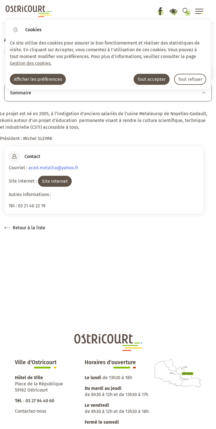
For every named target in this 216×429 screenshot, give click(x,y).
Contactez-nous (30, 411)
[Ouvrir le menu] (199, 11)
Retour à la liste (24, 228)
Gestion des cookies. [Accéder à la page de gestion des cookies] (30, 63)
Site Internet (55, 181)
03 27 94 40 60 (40, 400)
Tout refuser (190, 79)
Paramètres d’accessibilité (173, 11)
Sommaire (108, 92)
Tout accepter (152, 79)
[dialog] (108, 54)
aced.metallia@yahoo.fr (53, 167)
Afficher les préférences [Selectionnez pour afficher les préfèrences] (38, 79)
